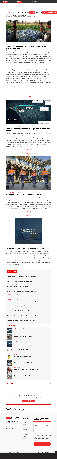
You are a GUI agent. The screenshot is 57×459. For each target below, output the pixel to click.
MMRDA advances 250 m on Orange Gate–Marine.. (25, 330)
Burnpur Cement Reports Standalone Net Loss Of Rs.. (26, 369)
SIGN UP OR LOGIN (34, 1)
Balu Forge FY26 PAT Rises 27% (20, 349)
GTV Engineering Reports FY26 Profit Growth (24, 362)
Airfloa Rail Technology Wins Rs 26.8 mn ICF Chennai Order (20, 320)
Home (8, 12)
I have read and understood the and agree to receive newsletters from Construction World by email (43, 437)
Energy (8, 304)
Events (22, 12)
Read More (28, 149)
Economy (15, 341)
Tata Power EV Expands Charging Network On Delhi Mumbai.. (21, 276)
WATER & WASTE (8, 44)
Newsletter (25, 434)
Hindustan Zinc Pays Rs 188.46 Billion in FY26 (23, 336)
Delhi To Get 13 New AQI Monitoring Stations (17, 286)
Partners (25, 427)
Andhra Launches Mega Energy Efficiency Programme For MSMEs (22, 306)
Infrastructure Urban (10, 192)
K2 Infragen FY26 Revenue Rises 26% (22, 356)
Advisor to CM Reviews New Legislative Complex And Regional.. (22, 291)
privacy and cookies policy (41, 435)
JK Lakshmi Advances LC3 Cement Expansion (24, 375)
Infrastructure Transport (10, 126)
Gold (17, 12)
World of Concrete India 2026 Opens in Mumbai (24, 343)
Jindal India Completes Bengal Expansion (16, 296)
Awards (33, 12)
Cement (15, 367)
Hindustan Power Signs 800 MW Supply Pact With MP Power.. (21, 310)
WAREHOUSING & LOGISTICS (11, 279)
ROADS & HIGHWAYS (17, 328)
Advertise (5, 1)
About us (25, 424)
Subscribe (19, 1)
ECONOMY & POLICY (10, 284)
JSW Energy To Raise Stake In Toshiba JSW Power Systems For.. (22, 315)
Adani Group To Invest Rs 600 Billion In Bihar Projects (19, 281)
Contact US (39, 12)
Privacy (24, 432)
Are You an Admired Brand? (50, 12)
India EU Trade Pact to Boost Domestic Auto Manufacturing (21, 301)
